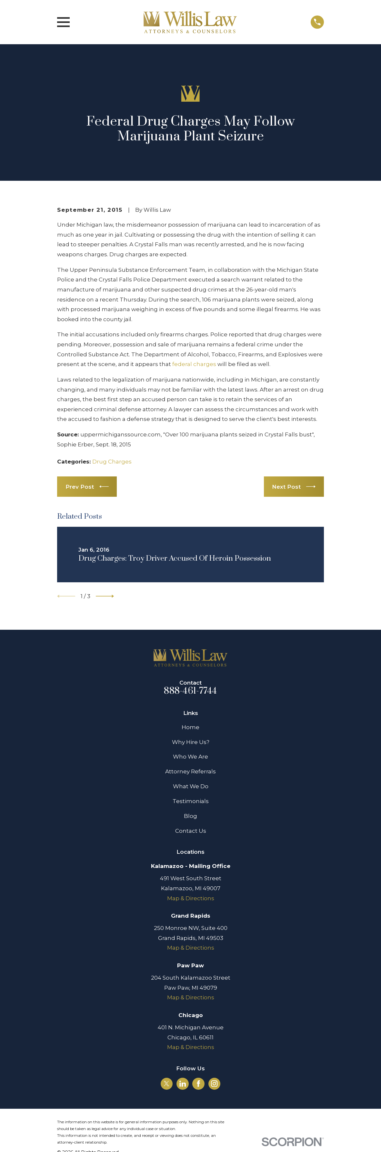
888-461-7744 (190, 691)
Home (190, 727)
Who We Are (190, 756)
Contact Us (190, 831)
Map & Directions (190, 898)
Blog (190, 816)
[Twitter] (166, 1083)
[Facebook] (198, 1083)
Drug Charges (112, 461)
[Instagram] (214, 1083)
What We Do (190, 786)
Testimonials (191, 801)
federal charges (194, 364)
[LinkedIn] (182, 1083)
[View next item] (105, 596)
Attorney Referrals (190, 771)
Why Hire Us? (190, 742)
